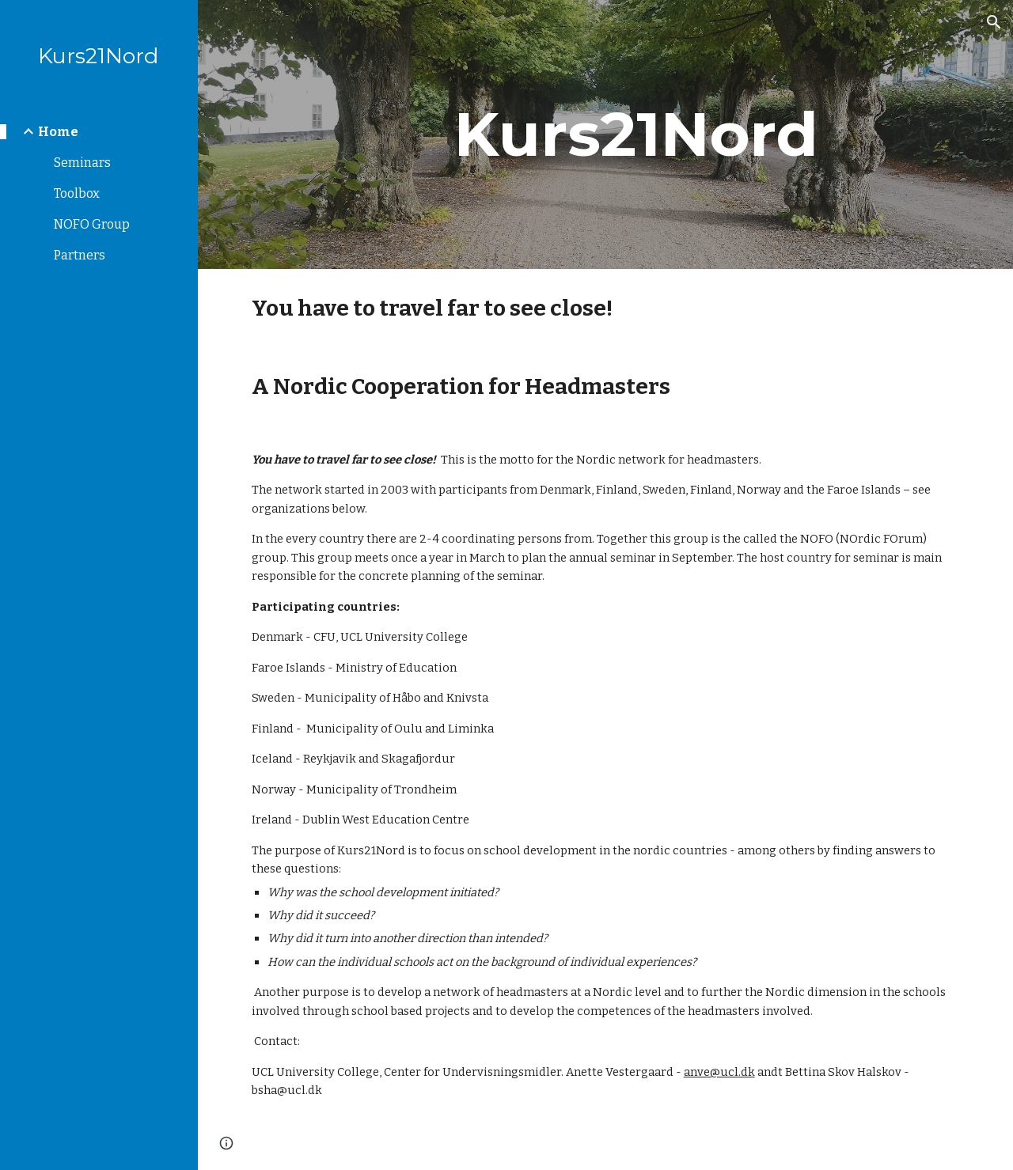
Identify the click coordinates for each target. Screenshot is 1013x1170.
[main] (636, 134)
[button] (994, 22)
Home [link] (58, 131)
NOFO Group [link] (92, 224)
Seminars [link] (82, 162)
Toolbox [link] (77, 193)
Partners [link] (79, 255)
